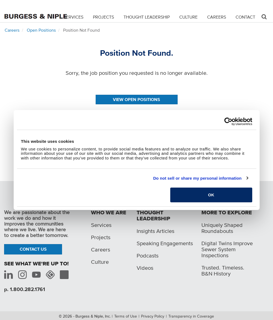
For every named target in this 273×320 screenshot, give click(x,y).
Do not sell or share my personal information (197, 178)
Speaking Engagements (165, 243)
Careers (216, 16)
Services (73, 16)
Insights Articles (155, 231)
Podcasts (147, 256)
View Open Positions (136, 99)
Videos (145, 268)
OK (211, 194)
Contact (245, 16)
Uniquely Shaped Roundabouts (222, 228)
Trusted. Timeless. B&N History (222, 271)
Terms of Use (125, 316)
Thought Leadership (147, 16)
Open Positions (41, 30)
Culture (188, 16)
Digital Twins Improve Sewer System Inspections (227, 249)
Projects (103, 16)
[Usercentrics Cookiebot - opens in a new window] (228, 121)
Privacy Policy (152, 316)
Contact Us (33, 249)
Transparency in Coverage (191, 316)
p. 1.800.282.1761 (24, 289)
